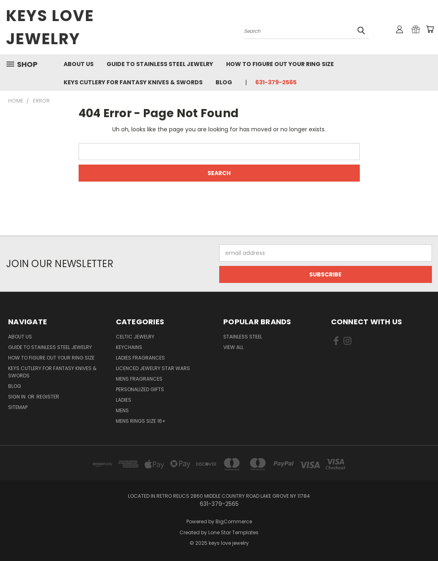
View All (233, 347)
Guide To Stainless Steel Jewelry (160, 64)
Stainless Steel (242, 336)
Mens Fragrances (139, 378)
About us (79, 64)
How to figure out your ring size (280, 64)
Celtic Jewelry (135, 336)
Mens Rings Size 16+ (141, 421)
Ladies (123, 399)
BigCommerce (234, 521)
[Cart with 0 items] (430, 29)
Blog (224, 82)
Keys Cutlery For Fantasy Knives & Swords (133, 82)
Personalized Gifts (140, 389)
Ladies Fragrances (140, 357)
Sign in (17, 396)
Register (47, 396)
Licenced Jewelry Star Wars (153, 368)
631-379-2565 (276, 82)
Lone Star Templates (233, 532)
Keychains (129, 347)
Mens (122, 410)
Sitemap (18, 407)
